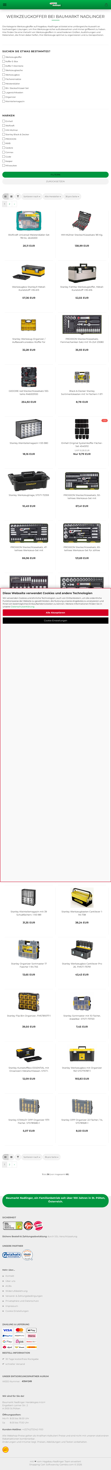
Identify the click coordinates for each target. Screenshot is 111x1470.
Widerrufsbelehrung (16, 1291)
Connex (7, 152)
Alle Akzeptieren (55, 612)
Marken (8, 115)
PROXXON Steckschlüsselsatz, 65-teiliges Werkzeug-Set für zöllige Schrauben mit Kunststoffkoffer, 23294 (82, 548)
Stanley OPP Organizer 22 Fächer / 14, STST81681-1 (82, 1121)
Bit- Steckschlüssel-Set (15, 88)
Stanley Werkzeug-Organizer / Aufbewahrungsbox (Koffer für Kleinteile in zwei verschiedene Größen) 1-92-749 (28, 340)
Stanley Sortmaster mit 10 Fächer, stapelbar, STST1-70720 (82, 1017)
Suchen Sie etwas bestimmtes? (26, 51)
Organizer (9, 97)
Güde (6, 156)
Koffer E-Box (10, 61)
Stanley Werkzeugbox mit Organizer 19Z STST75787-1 (82, 1069)
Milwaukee (9, 165)
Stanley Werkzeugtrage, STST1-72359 (29, 495)
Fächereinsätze (11, 79)
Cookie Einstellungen (55, 620)
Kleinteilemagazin (13, 101)
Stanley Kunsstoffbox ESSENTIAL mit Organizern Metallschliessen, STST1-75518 (29, 1069)
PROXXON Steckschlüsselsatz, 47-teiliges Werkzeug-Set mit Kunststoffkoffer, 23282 (28, 548)
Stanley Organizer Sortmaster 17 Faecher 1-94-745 (29, 965)
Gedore (7, 147)
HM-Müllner (10, 130)
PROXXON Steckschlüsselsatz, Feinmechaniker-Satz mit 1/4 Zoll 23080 (82, 340)
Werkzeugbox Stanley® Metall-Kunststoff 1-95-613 (29, 288)
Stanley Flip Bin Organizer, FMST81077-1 (29, 1015)
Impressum (11, 1306)
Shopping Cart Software (42, 1464)
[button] (5, 196)
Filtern (55, 174)
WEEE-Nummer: (11, 1381)
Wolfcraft (8, 125)
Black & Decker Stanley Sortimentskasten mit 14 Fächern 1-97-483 (82, 392)
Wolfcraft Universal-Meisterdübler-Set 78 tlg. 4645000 (28, 236)
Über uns (10, 1281)
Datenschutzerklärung (22, 606)
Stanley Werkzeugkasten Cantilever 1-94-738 (82, 913)
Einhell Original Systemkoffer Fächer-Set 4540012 (82, 444)
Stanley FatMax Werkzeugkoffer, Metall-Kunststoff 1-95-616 (82, 288)
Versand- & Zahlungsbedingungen (24, 1296)
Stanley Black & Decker (15, 134)
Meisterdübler (11, 83)
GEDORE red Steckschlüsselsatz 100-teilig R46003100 (29, 392)
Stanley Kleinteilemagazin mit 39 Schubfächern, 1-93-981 (29, 913)
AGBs (8, 1286)
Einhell (7, 121)
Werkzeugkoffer (12, 57)
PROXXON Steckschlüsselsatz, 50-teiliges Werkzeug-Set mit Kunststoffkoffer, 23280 (82, 496)
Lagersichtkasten (12, 92)
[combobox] (31, 196)
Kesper (7, 161)
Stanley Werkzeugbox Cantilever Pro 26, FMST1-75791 (82, 965)
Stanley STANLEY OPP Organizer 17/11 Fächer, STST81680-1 (28, 1121)
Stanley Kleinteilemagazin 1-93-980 (29, 443)
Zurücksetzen (55, 181)
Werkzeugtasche (12, 70)
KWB (6, 143)
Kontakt (9, 1275)
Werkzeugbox (11, 74)
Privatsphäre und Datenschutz (22, 1301)
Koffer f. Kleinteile (12, 65)
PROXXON (9, 139)
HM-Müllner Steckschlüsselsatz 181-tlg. (82, 234)
